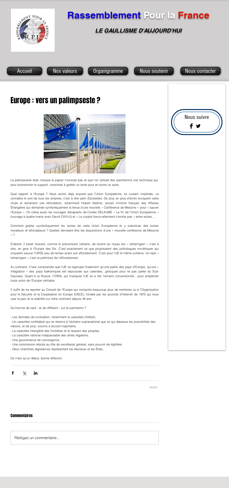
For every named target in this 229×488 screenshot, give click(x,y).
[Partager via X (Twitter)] (24, 373)
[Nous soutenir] (154, 71)
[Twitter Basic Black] (198, 126)
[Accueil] (24, 71)
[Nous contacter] (200, 71)
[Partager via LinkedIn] (35, 373)
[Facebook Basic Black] (191, 126)
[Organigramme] (108, 71)
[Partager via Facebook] (13, 373)
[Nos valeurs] (65, 71)
